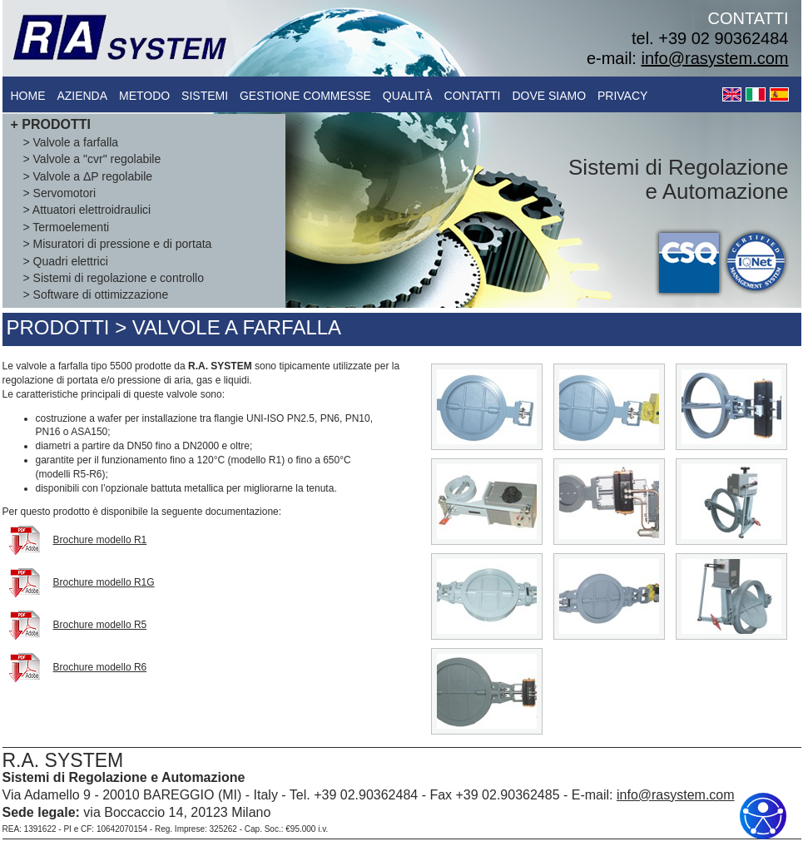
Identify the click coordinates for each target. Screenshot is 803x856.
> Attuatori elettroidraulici (87, 209)
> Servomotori (60, 193)
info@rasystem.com (714, 58)
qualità (408, 95)
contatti (472, 95)
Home (28, 95)
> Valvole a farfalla (71, 142)
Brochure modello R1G (104, 582)
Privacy (622, 95)
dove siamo (549, 95)
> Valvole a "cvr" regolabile (92, 159)
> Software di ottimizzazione (96, 294)
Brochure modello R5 (100, 625)
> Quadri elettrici (65, 261)
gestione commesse (305, 95)
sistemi (204, 95)
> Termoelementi (66, 227)
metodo (144, 95)
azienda (82, 95)
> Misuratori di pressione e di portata (117, 243)
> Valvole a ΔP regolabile (88, 176)
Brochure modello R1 (100, 540)
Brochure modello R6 (100, 667)
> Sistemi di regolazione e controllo (114, 278)
